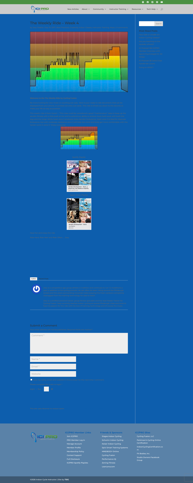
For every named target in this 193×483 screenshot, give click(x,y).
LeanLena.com (108, 466)
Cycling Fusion (108, 455)
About (84, 9)
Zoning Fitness (108, 463)
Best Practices (63, 27)
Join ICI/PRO (72, 436)
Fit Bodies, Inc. (143, 453)
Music (112, 27)
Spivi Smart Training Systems (115, 448)
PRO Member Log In (76, 440)
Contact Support (74, 455)
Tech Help (151, 9)
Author (33, 279)
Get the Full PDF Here (79, 152)
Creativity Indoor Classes (81, 27)
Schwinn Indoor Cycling (112, 440)
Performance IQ (109, 459)
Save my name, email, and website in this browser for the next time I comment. (68, 380)
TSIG (67, 479)
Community (98, 9)
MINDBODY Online (110, 451)
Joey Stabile (38, 27)
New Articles (73, 9)
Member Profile (74, 448)
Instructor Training (117, 9)
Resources (136, 9)
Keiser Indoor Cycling (111, 444)
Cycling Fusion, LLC (145, 436)
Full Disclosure (73, 459)
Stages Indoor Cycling (111, 436)
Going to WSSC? (146, 67)
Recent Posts (43, 279)
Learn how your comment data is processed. (85, 408)
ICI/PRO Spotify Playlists (77, 463)
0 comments (122, 27)
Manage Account (74, 444)
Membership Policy (75, 451)
